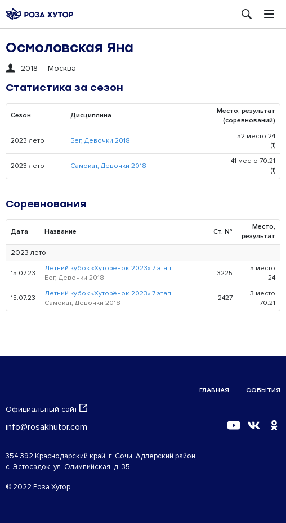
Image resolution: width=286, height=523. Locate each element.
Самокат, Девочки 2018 (108, 166)
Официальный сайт (46, 409)
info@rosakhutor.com (46, 427)
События (263, 390)
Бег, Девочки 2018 (100, 141)
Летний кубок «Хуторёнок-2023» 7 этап (107, 268)
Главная (214, 390)
